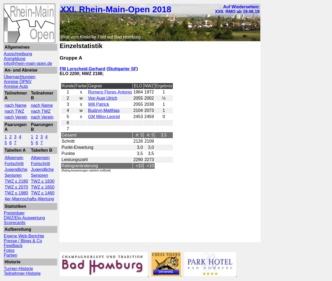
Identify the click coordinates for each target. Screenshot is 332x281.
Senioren (13, 175)
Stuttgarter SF (122, 69)
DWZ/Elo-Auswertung (24, 218)
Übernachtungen (19, 77)
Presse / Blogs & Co (23, 241)
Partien (10, 255)
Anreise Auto (16, 86)
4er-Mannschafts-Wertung (29, 199)
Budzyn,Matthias (104, 110)
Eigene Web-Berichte (24, 236)
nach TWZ (14, 111)
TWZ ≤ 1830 (43, 181)
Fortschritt (14, 163)
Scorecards (14, 222)
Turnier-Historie (18, 268)
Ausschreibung (18, 54)
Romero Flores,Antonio (110, 92)
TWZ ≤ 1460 (43, 193)
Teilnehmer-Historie (22, 273)
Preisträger (14, 213)
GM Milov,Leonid (104, 116)
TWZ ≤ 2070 (16, 187)
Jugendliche (16, 169)
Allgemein (14, 157)
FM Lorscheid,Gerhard (82, 69)
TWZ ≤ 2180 (16, 181)
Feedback (13, 245)
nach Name (15, 105)
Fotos (9, 250)
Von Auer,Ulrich (102, 98)
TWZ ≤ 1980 (16, 193)
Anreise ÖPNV (18, 81)
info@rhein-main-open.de (28, 63)
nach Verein (16, 117)
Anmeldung (14, 58)
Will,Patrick (98, 104)
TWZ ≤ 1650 (43, 187)
